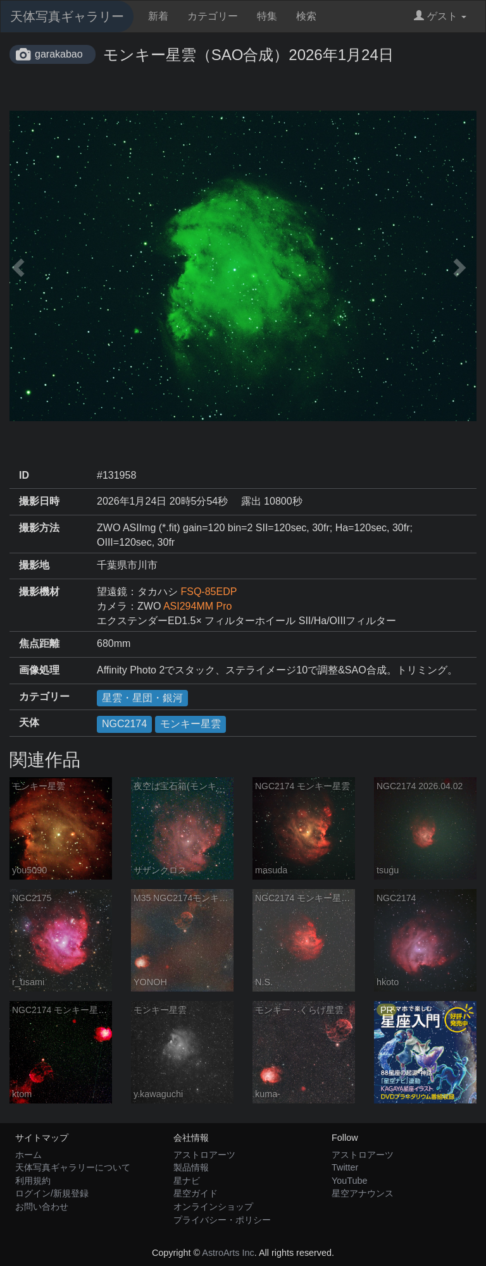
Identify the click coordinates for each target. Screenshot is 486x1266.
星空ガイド (195, 1193)
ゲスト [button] (440, 16)
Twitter (345, 1167)
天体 (29, 722)
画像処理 (39, 670)
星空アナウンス (363, 1193)
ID (24, 475)
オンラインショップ (213, 1206)
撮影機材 (39, 591)
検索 (306, 16)
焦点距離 (39, 643)
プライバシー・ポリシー (222, 1220)
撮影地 (34, 565)
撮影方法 (39, 527)
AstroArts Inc (228, 1253)
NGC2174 (124, 723)
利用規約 (33, 1181)
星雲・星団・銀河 (142, 697)
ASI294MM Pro (197, 606)
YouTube (350, 1181)
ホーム (28, 1155)
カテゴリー (212, 16)
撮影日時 (39, 501)
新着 (158, 16)
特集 (267, 16)
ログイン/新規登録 (52, 1193)
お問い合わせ (41, 1206)
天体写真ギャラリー (67, 16)
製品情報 (191, 1167)
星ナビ (186, 1181)
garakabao (59, 54)
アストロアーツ (204, 1155)
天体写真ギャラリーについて (72, 1167)
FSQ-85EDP (208, 591)
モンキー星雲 (190, 723)
